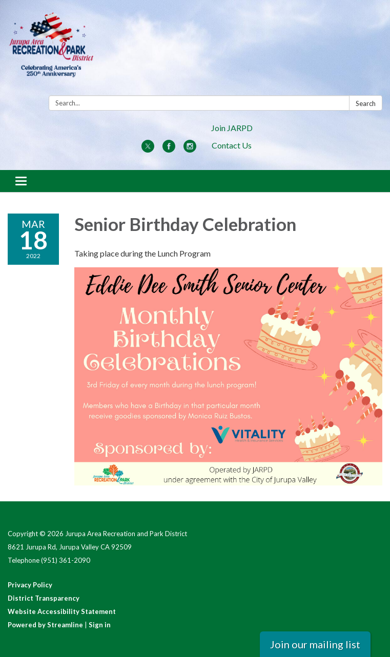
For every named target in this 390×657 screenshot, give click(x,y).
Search (366, 103)
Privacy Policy (30, 585)
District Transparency (43, 598)
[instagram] (189, 149)
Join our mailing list (315, 644)
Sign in (100, 625)
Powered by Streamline (45, 625)
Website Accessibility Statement (62, 611)
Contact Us (232, 145)
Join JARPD (232, 128)
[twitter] (147, 149)
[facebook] (168, 149)
